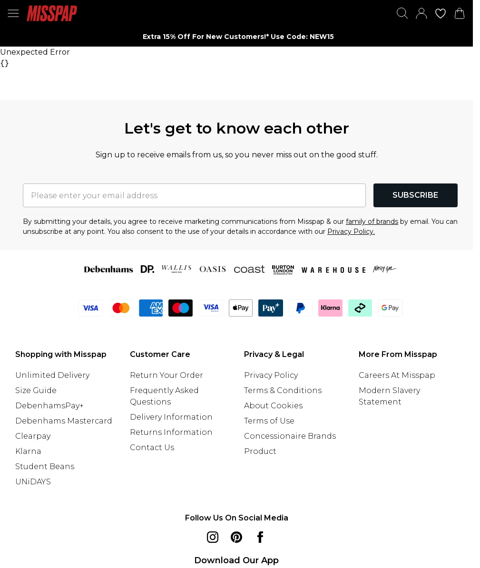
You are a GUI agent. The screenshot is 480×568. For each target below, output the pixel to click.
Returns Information (171, 432)
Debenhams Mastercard (63, 420)
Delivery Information (171, 417)
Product (260, 451)
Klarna (28, 451)
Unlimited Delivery (52, 375)
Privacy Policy (271, 375)
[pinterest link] (236, 537)
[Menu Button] (13, 13)
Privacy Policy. (351, 231)
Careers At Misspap (397, 375)
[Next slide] (385, 36)
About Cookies (273, 405)
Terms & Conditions (283, 390)
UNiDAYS (33, 481)
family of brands (372, 221)
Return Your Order (166, 375)
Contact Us (152, 447)
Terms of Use (269, 420)
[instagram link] (212, 537)
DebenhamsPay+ (49, 405)
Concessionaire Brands (290, 436)
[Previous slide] (88, 36)
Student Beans (44, 466)
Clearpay (32, 436)
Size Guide (36, 390)
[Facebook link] (260, 537)
